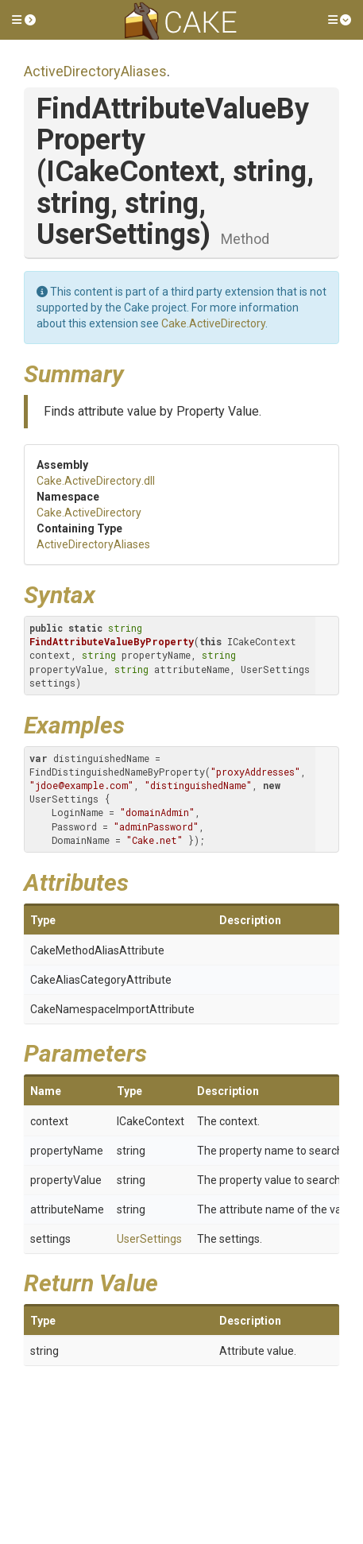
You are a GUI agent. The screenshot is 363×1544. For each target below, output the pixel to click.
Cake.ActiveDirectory (213, 323)
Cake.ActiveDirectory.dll (96, 480)
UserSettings (149, 1238)
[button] (24, 20)
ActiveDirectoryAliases (95, 71)
